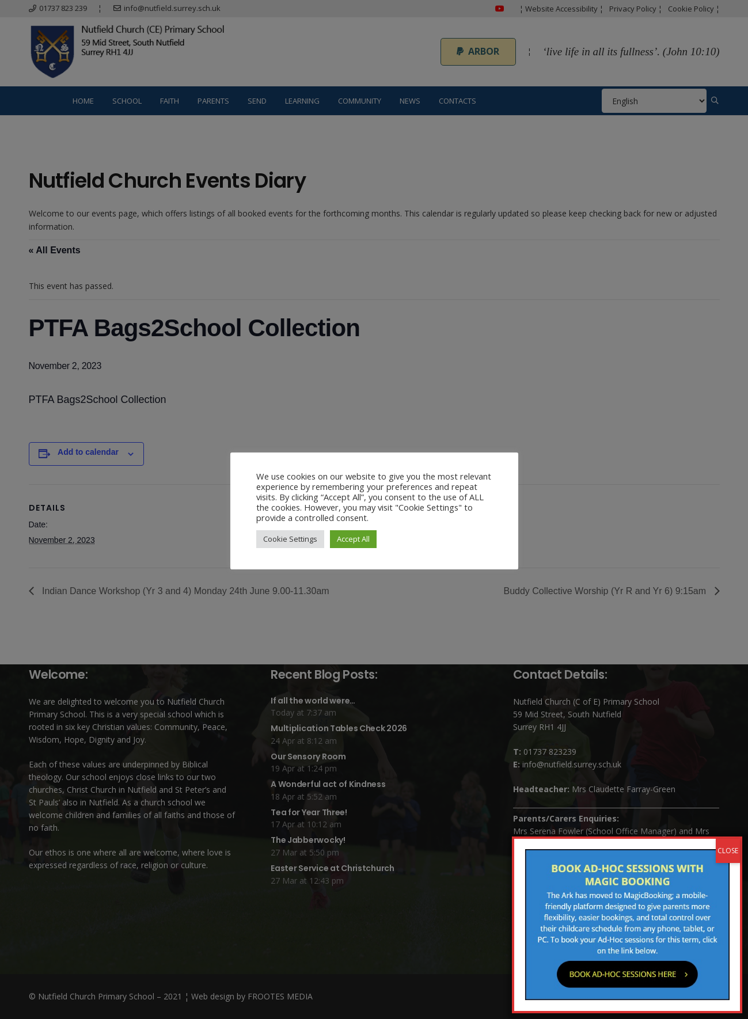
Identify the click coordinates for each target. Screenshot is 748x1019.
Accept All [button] (353, 539)
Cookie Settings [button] (290, 539)
